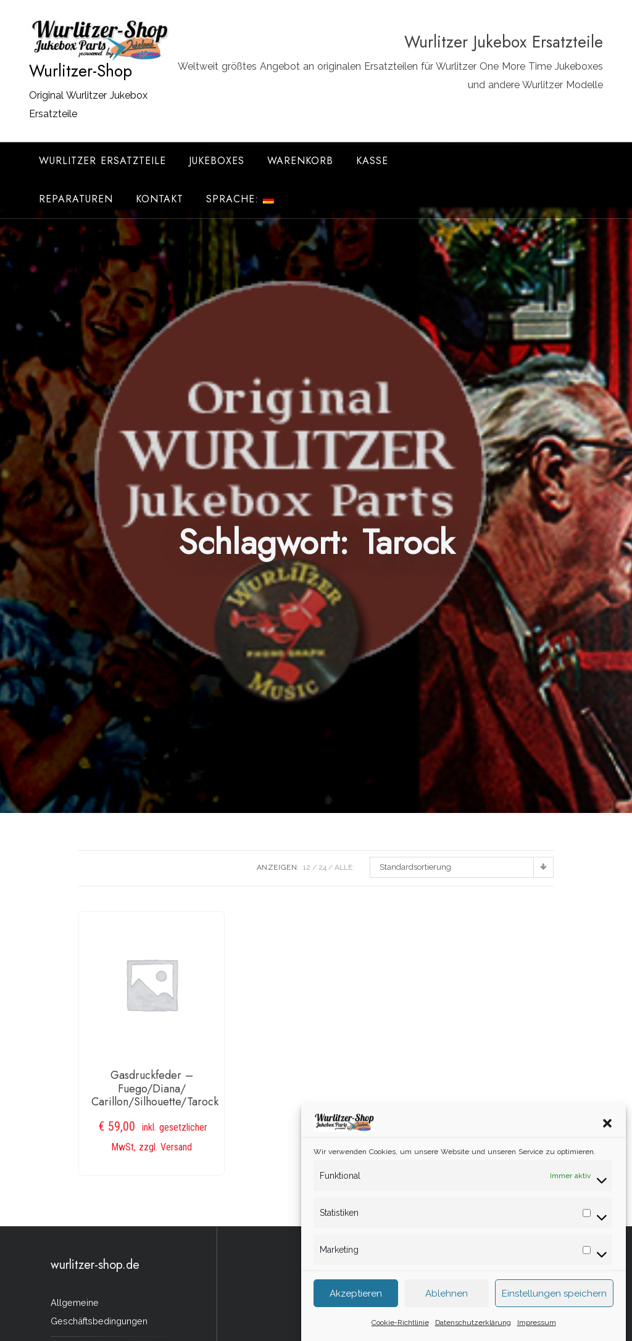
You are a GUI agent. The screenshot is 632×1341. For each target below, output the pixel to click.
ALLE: (344, 867)
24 (322, 867)
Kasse (372, 161)
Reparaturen (76, 199)
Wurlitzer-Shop (80, 71)
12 (306, 867)
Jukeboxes (216, 161)
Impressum (536, 1329)
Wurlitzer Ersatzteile (102, 161)
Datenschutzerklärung (473, 1329)
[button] (607, 1129)
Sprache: (240, 199)
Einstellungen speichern (554, 1300)
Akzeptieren (356, 1300)
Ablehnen (446, 1300)
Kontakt (159, 199)
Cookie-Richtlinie (400, 1329)
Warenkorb (300, 161)
